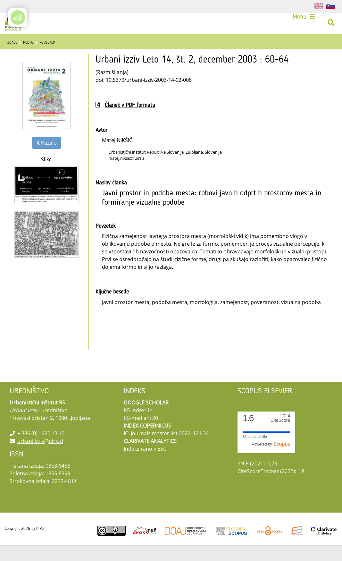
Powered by (271, 460)
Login (19, 6)
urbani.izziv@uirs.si (40, 457)
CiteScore (280, 434)
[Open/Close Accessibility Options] (18, 17)
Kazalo (46, 158)
